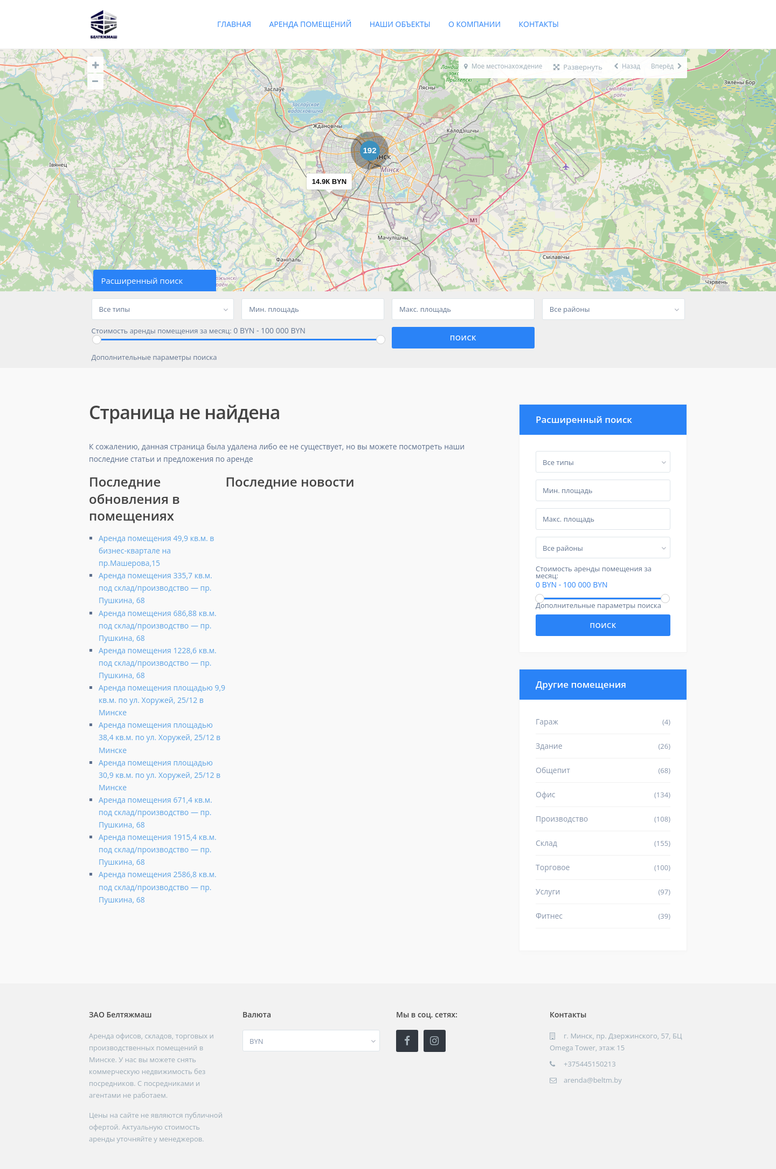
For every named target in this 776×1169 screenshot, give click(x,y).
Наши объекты (400, 24)
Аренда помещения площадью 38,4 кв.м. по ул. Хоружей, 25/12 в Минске (159, 737)
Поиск (603, 625)
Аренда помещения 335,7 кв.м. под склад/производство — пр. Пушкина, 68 (155, 587)
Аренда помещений (310, 24)
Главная (234, 24)
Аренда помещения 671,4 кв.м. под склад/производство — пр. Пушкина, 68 (155, 812)
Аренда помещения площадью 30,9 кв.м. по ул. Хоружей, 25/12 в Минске (159, 774)
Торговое (553, 867)
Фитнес (549, 916)
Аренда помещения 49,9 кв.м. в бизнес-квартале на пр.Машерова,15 (156, 550)
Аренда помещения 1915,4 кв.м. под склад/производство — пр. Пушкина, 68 (158, 849)
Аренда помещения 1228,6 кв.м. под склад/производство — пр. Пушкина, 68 (158, 662)
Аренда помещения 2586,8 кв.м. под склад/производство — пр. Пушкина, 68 (158, 886)
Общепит (553, 770)
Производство (562, 818)
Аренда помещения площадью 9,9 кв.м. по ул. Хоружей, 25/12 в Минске (162, 699)
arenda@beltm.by (593, 1080)
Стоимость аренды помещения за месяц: (162, 330)
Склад (546, 843)
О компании (474, 24)
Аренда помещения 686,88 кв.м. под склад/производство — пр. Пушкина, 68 (158, 625)
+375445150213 (590, 1064)
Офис (546, 794)
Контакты (539, 24)
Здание (549, 746)
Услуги (548, 891)
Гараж (547, 721)
